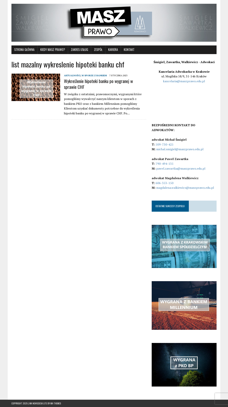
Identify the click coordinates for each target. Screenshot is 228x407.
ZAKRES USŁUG (79, 49)
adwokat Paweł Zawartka (170, 159)
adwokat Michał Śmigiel (169, 139)
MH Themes (55, 403)
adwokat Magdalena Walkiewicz (175, 178)
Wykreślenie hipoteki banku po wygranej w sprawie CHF (98, 84)
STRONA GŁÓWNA (24, 49)
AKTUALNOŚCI (72, 75)
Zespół (98, 49)
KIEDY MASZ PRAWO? (52, 49)
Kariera (113, 49)
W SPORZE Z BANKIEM (94, 75)
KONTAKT (129, 49)
